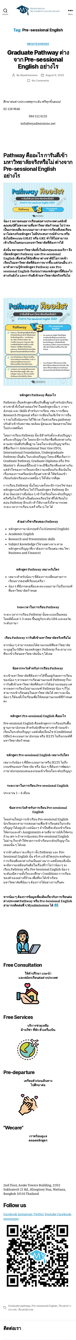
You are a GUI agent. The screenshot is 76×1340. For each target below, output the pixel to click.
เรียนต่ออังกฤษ (25, 1309)
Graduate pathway (19, 1305)
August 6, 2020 (55, 75)
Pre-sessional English (44, 1305)
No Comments (40, 80)
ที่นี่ (56, 905)
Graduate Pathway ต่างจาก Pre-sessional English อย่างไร (38, 59)
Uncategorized (38, 43)
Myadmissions (29, 75)
